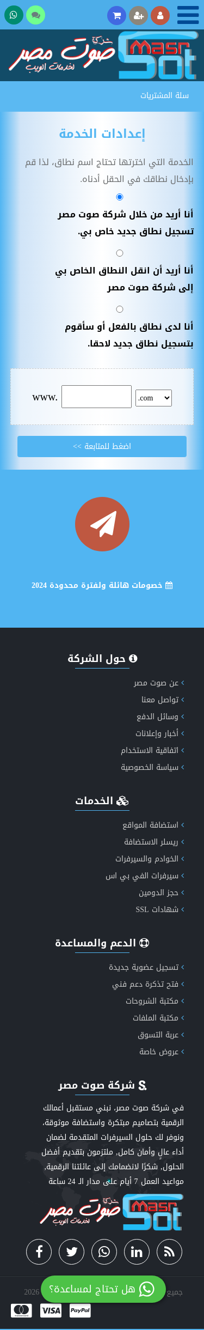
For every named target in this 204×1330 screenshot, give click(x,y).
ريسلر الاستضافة (154, 842)
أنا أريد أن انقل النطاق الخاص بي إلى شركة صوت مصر (121, 273)
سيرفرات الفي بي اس (145, 876)
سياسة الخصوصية (152, 767)
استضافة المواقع (153, 825)
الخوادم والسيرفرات (149, 859)
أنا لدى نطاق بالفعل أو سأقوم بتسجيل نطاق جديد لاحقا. (121, 329)
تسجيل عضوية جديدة (146, 967)
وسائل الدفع (160, 716)
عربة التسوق (161, 1035)
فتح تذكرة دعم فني (148, 984)
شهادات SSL (159, 909)
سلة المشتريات (164, 95)
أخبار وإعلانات (159, 733)
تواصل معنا (162, 700)
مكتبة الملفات (158, 1018)
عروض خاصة (161, 1051)
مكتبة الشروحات (155, 1001)
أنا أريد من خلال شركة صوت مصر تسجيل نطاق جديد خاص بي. (121, 216)
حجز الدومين (161, 892)
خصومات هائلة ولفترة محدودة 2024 (102, 585)
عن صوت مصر (159, 683)
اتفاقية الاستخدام (152, 750)
